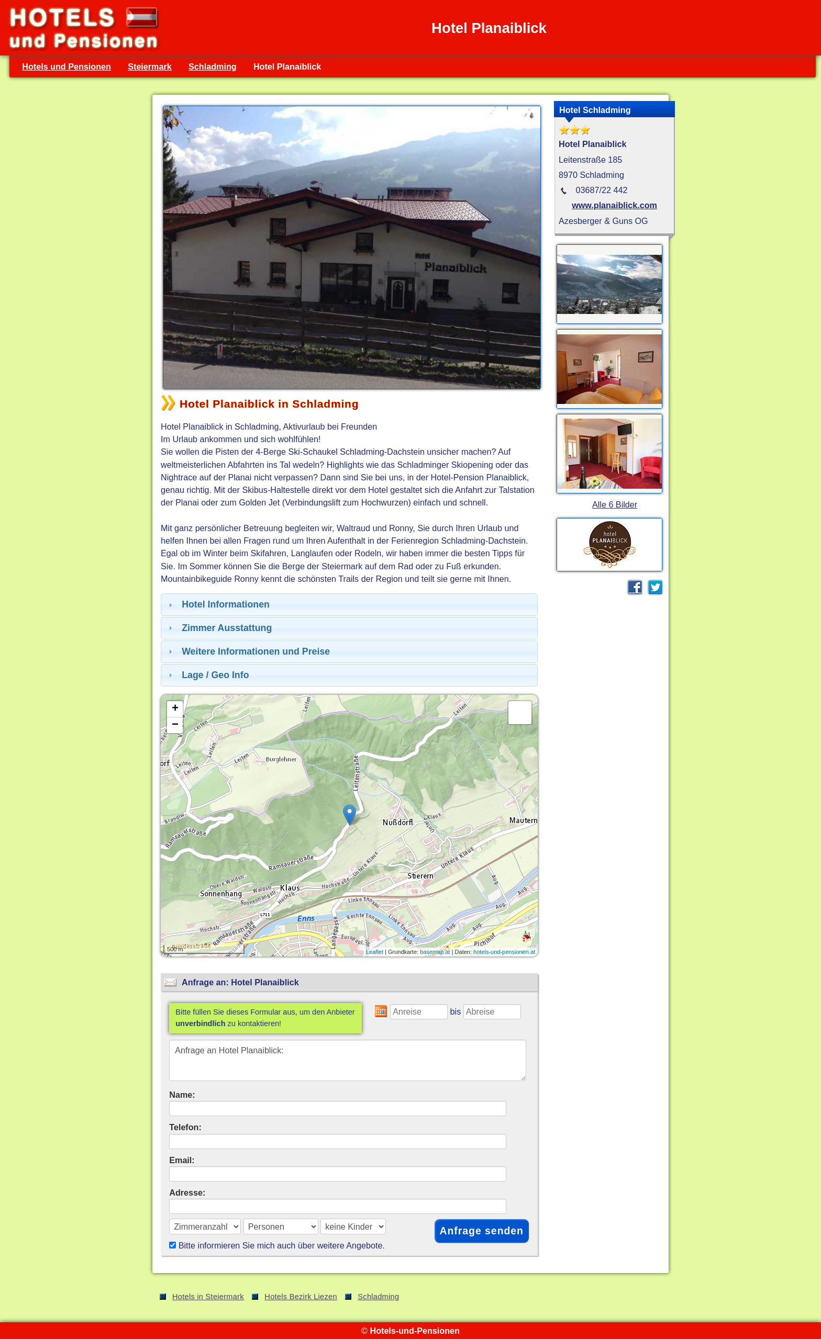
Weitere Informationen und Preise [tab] (248, 651)
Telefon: (185, 1127)
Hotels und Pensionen (66, 66)
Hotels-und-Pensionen (414, 1330)
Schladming (212, 66)
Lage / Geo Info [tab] (207, 675)
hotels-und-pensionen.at (504, 952)
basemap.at (435, 952)
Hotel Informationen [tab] (218, 604)
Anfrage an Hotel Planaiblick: (347, 1060)
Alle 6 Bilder (614, 504)
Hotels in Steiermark (208, 1296)
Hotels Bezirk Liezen (300, 1296)
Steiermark (150, 66)
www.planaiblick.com (614, 205)
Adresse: (187, 1192)
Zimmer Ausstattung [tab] (219, 628)
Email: (182, 1160)
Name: (182, 1094)
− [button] (175, 725)
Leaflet (374, 952)
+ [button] (175, 709)
